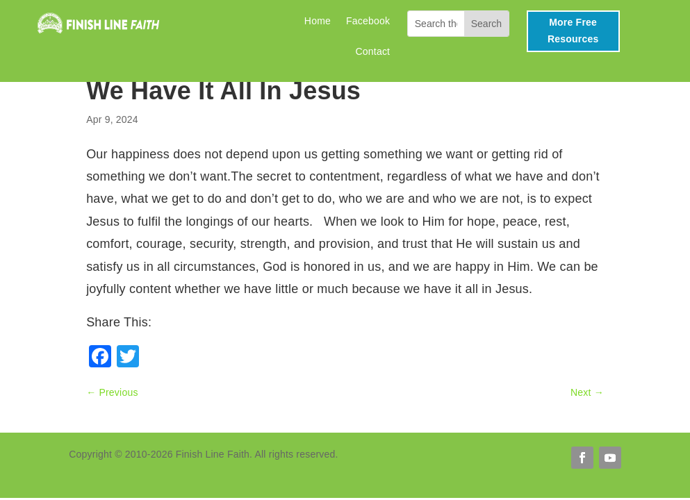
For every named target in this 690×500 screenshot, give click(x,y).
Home (317, 21)
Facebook (368, 21)
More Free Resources (573, 30)
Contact (373, 52)
